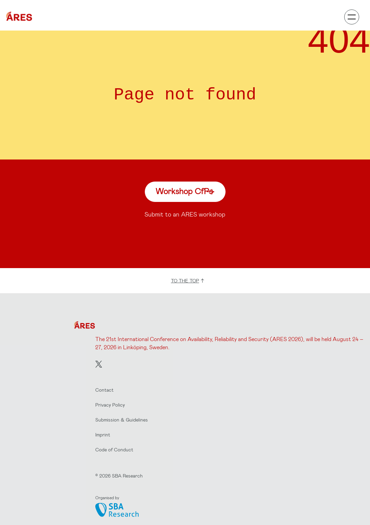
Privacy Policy (110, 405)
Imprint (102, 434)
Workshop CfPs (185, 191)
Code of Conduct (114, 449)
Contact (104, 390)
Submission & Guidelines (121, 420)
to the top (188, 280)
